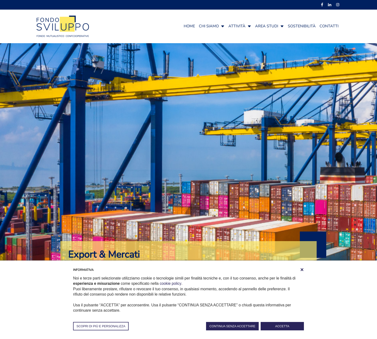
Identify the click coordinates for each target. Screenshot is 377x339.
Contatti (329, 26)
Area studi (266, 26)
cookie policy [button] (170, 283)
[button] (223, 26)
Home (189, 26)
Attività (236, 26)
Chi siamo (209, 26)
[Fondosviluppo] (63, 26)
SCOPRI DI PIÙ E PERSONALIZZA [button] (100, 326)
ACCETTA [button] (282, 326)
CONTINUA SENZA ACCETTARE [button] (232, 326)
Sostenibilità (302, 26)
